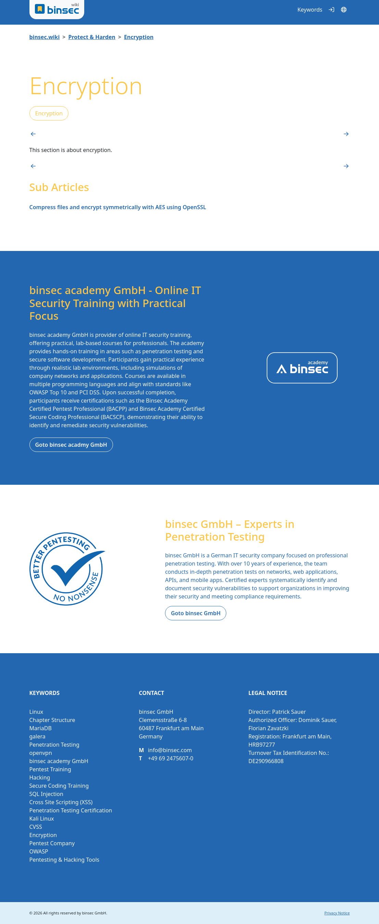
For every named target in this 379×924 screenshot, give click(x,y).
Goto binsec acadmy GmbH (71, 444)
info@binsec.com (170, 750)
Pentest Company (52, 843)
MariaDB (40, 728)
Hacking (39, 777)
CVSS (35, 827)
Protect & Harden (91, 37)
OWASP (38, 851)
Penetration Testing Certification (70, 810)
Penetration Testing (54, 744)
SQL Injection (46, 794)
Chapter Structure (52, 720)
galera (37, 736)
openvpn (40, 753)
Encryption (138, 37)
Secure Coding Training (59, 785)
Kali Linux (41, 818)
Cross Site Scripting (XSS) (61, 802)
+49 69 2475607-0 (170, 758)
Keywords (310, 9)
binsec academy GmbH (58, 761)
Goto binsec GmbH (195, 613)
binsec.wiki (44, 37)
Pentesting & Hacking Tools (64, 859)
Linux (36, 712)
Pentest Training (50, 769)
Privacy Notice (337, 912)
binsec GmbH (94, 912)
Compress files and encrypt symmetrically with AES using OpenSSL (117, 207)
